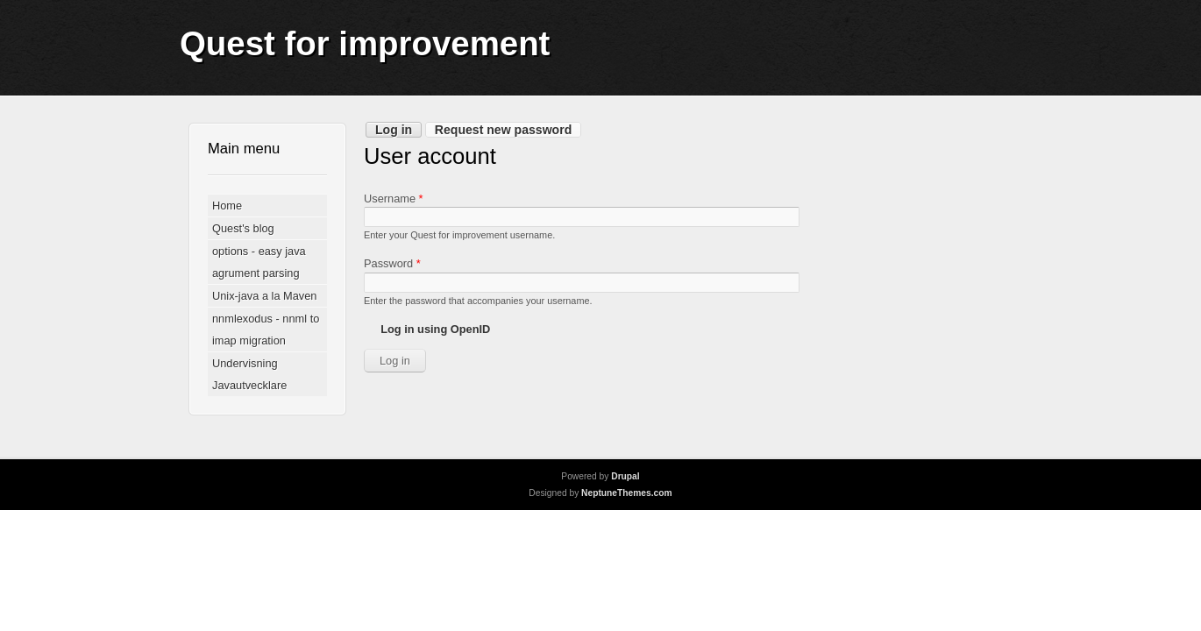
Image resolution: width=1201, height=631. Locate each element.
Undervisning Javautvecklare (249, 374)
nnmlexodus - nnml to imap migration (265, 329)
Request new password (503, 130)
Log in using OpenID (435, 329)
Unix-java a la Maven (264, 295)
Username (393, 198)
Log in (398, 130)
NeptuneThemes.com (626, 493)
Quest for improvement (365, 43)
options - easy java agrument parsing (259, 262)
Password (392, 263)
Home (227, 205)
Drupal (625, 476)
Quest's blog (243, 228)
